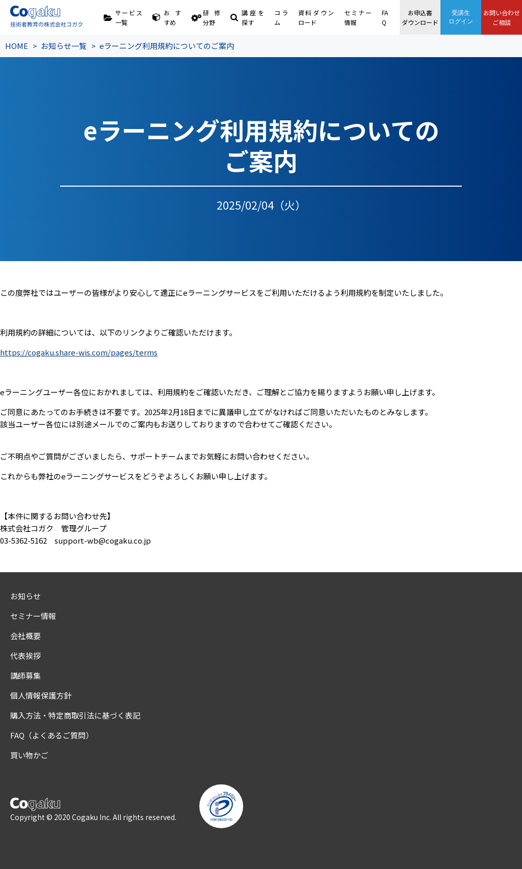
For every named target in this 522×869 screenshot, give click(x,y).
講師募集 (25, 675)
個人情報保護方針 (40, 695)
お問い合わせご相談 (501, 17)
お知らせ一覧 (64, 45)
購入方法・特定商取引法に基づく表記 (75, 715)
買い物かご (29, 755)
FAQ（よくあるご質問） (51, 735)
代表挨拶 (25, 655)
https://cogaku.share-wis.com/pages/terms (79, 352)
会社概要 (25, 635)
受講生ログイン (461, 17)
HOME (16, 45)
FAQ (385, 17)
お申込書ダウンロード (420, 17)
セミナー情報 (357, 17)
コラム (281, 17)
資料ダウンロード (316, 17)
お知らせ (25, 596)
